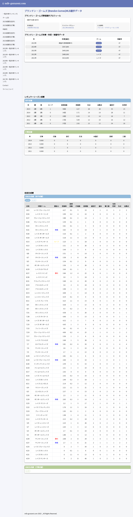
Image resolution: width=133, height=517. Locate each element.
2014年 (34, 200)
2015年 (28, 200)
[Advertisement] (77, 77)
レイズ (99, 43)
